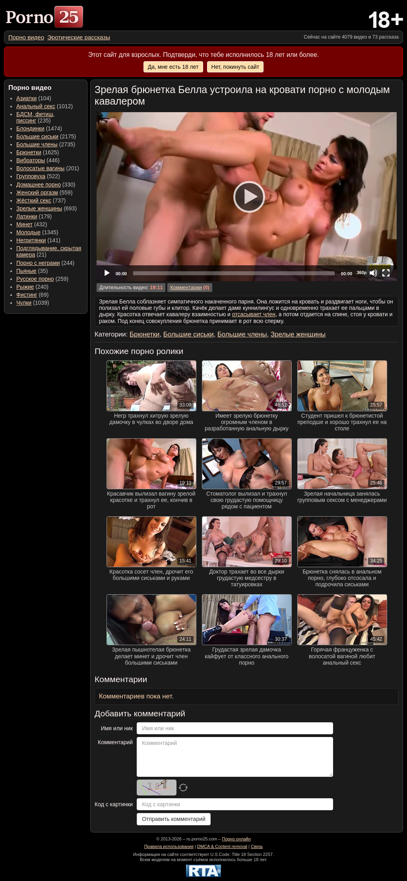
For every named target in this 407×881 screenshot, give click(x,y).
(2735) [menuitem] (45, 144)
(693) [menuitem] (46, 208)
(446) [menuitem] (38, 160)
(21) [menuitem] (48, 251)
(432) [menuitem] (31, 224)
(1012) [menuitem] (44, 106)
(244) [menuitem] (45, 263)
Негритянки (31, 240)
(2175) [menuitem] (46, 136)
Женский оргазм (37, 192)
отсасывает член (253, 314)
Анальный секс (35, 106)
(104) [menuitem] (33, 98)
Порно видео (26, 37)
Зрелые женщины (39, 208)
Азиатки (26, 98)
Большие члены (37, 144)
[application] (247, 196)
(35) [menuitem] (32, 271)
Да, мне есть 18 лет (173, 67)
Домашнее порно (38, 184)
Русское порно (35, 279)
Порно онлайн (236, 838)
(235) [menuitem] (35, 117)
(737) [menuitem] (41, 200)
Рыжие (25, 287)
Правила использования (169, 846)
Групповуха (30, 176)
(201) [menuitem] (47, 168)
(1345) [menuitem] (37, 232)
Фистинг (26, 295)
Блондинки (30, 128)
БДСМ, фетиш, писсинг (35, 117)
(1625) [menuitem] (37, 152)
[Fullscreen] (386, 272)
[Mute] (373, 272)
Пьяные (26, 271)
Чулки (23, 303)
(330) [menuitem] (46, 184)
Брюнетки (28, 152)
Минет (24, 224)
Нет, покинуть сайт (235, 67)
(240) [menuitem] (32, 287)
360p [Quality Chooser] (361, 272)
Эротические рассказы (78, 37)
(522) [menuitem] (38, 176)
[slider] (234, 273)
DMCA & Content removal (222, 846)
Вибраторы (30, 160)
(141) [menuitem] (38, 240)
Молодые (28, 232)
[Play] (247, 196)
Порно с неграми (38, 263)
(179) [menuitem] (34, 216)
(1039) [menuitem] (32, 303)
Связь (257, 846)
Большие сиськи (37, 136)
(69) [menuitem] (32, 295)
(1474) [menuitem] (39, 128)
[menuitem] (26, 37)
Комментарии (186, 287)
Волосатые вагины (40, 168)
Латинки (26, 216)
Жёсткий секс (33, 200)
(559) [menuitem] (44, 192)
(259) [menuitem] (42, 279)
